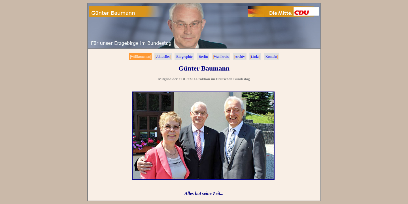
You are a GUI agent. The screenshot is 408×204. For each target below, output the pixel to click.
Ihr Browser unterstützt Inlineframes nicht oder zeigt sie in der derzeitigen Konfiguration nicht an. (204, 125)
